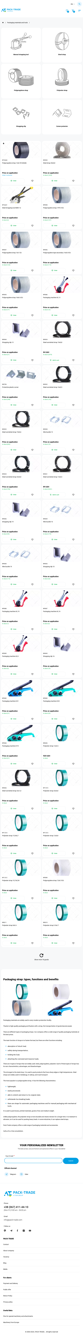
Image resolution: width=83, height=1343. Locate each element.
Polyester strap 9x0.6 (9, 925)
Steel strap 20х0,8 (49, 163)
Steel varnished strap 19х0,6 (11, 432)
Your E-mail (9, 1156)
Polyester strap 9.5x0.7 (51, 925)
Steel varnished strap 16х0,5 (52, 387)
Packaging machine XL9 (10, 656)
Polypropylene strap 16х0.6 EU (12, 297)
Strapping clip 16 (48, 656)
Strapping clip (21, 126)
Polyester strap (62, 90)
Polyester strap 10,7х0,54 (10, 880)
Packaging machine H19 (10, 746)
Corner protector (62, 126)
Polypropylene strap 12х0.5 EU (53, 880)
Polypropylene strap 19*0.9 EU (53, 208)
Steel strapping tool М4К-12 (11, 208)
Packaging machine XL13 (51, 297)
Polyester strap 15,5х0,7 (10, 835)
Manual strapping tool (21, 54)
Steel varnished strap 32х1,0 (11, 791)
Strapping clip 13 (8, 342)
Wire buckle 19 (7, 566)
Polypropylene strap (21, 90)
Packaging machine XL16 (51, 611)
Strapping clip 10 (48, 566)
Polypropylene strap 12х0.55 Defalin (14, 163)
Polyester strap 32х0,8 (50, 791)
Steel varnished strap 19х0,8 (52, 342)
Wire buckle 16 (48, 522)
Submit (70, 1160)
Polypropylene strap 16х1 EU (12, 253)
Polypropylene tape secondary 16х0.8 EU (57, 253)
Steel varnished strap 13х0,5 (52, 477)
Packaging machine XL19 (10, 611)
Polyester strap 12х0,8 (50, 835)
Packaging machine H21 (10, 701)
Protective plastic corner (10, 387)
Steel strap (62, 54)
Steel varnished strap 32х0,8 (11, 477)
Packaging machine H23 (51, 701)
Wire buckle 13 (48, 432)
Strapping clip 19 (8, 522)
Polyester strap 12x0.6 (50, 746)
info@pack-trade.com (13, 1219)
